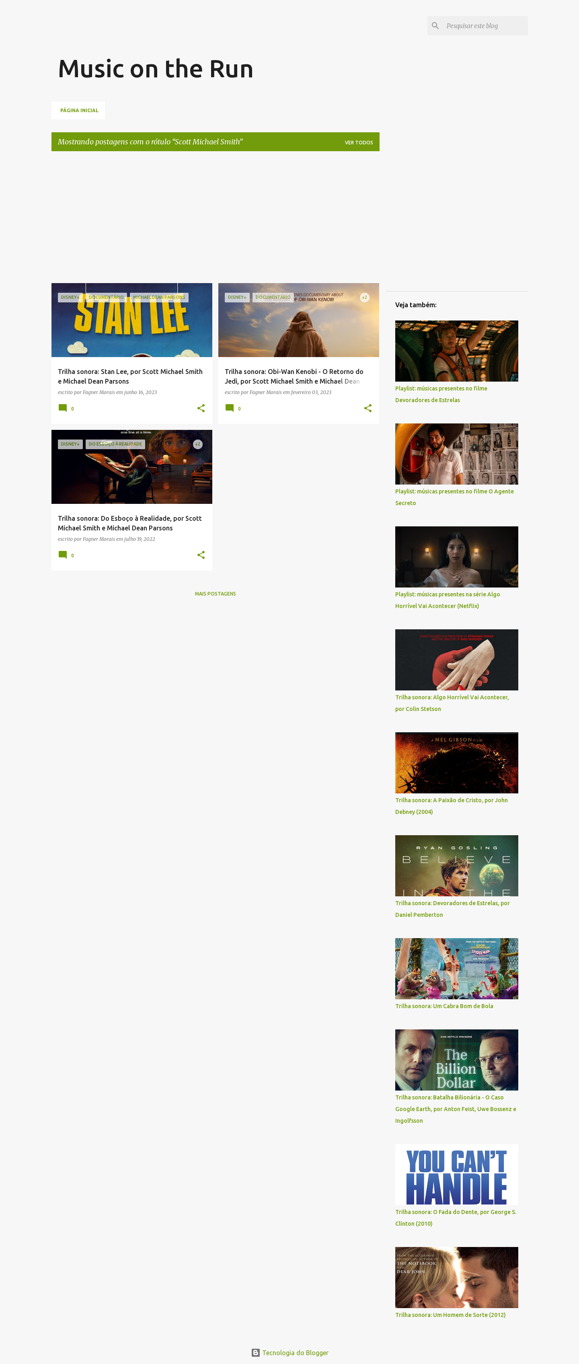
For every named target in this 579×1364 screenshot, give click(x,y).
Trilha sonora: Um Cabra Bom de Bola (444, 1006)
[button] (201, 408)
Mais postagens (215, 593)
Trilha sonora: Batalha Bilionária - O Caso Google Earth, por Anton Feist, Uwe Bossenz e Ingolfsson (455, 1109)
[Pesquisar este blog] (485, 25)
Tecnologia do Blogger (290, 1352)
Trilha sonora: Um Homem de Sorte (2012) (450, 1315)
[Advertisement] (204, 34)
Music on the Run (156, 68)
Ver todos (359, 142)
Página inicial (79, 110)
